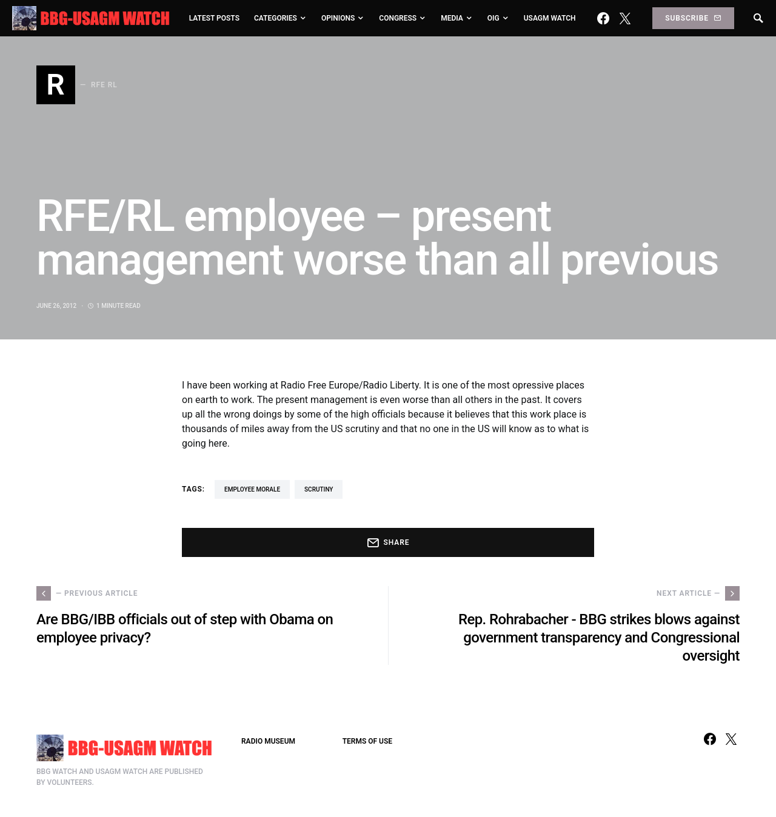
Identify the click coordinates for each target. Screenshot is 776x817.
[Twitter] (625, 18)
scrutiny (318, 489)
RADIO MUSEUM (268, 741)
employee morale (252, 489)
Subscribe (693, 18)
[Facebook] (603, 18)
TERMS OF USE (367, 741)
